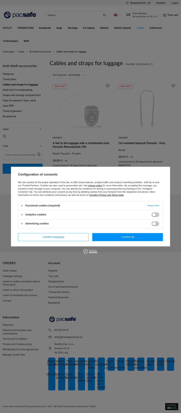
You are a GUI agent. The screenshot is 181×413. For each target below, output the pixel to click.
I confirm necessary (53, 237)
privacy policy (95, 185)
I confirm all (127, 237)
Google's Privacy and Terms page (106, 195)
